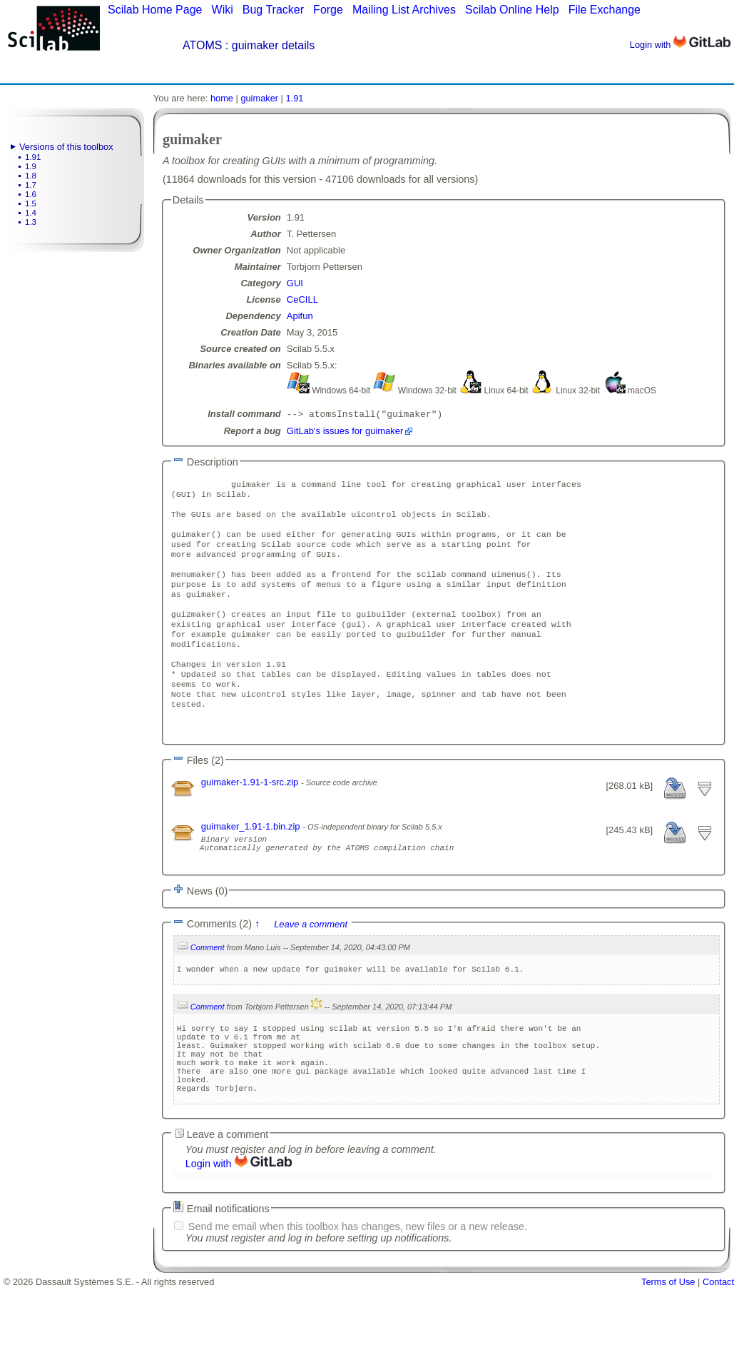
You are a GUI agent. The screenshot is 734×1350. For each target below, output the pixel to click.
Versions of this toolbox (66, 146)
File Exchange (605, 10)
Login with (680, 44)
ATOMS (202, 45)
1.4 (30, 212)
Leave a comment (310, 967)
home (221, 98)
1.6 (30, 194)
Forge (328, 10)
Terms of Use (668, 1344)
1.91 (33, 157)
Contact (718, 1344)
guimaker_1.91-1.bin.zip (251, 863)
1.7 (30, 185)
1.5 (30, 203)
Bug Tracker (273, 10)
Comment (207, 991)
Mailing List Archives (404, 10)
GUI (295, 283)
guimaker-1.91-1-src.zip (251, 819)
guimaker (259, 98)
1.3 (30, 222)
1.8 (30, 175)
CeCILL (302, 299)
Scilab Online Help (512, 10)
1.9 (30, 166)
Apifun (300, 316)
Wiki (222, 10)
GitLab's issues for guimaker (345, 432)
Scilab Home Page (155, 10)
